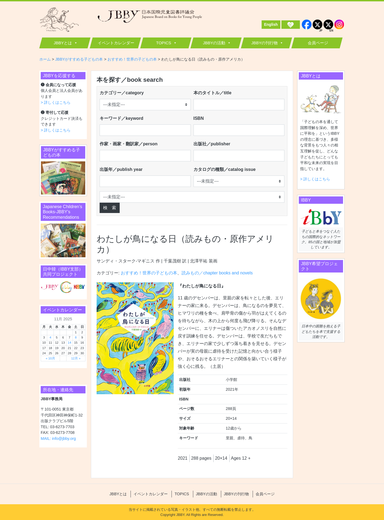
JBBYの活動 (214, 42)
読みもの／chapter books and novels (217, 273)
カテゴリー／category (122, 92)
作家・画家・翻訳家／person (128, 144)
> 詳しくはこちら (56, 102)
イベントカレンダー (116, 42)
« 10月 (50, 358)
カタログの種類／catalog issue (224, 169)
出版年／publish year (121, 169)
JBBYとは (63, 42)
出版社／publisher (211, 144)
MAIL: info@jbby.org (58, 438)
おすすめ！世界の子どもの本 (149, 273)
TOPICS (163, 42)
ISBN (198, 118)
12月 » (75, 358)
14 (69, 342)
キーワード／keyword (121, 118)
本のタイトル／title (212, 92)
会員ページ (318, 42)
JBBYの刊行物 (264, 42)
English (271, 24)
